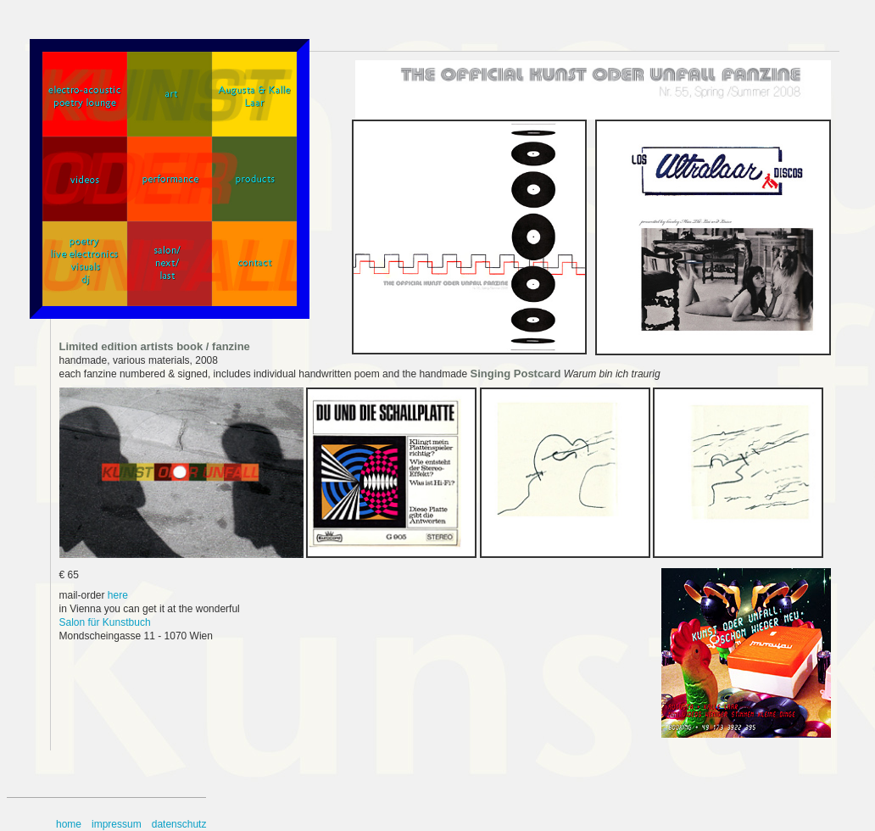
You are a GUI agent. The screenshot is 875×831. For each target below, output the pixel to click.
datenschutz (179, 824)
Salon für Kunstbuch (105, 622)
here (118, 595)
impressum (117, 824)
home (68, 824)
